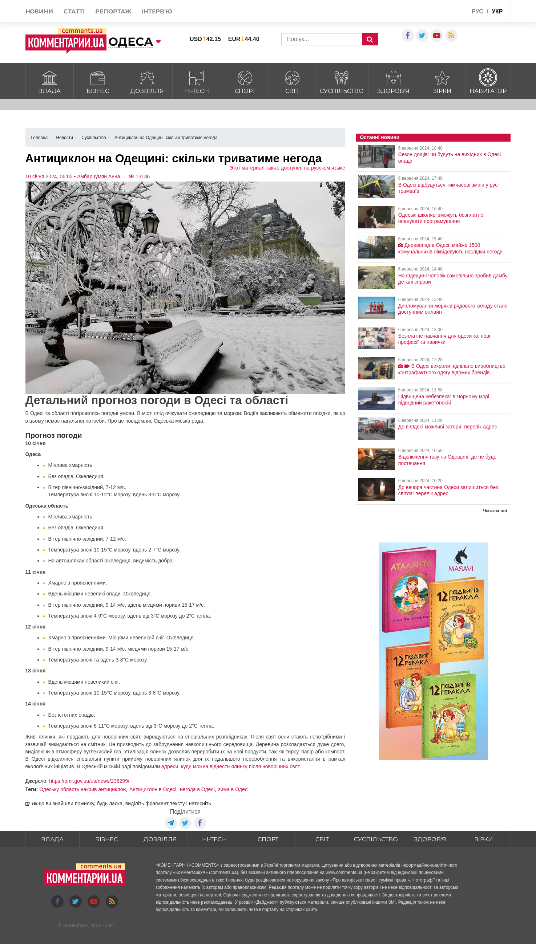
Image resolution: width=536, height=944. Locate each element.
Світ (292, 81)
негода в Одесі (197, 789)
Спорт (245, 81)
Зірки (442, 81)
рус (477, 11)
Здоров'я (393, 81)
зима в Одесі (233, 789)
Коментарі (75, 925)
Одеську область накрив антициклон (82, 789)
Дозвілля (147, 81)
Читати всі (495, 510)
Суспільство (341, 81)
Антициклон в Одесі (152, 789)
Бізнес (97, 81)
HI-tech (196, 81)
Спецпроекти (431, 12)
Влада (49, 81)
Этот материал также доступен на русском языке (287, 168)
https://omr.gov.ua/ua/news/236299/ (89, 781)
